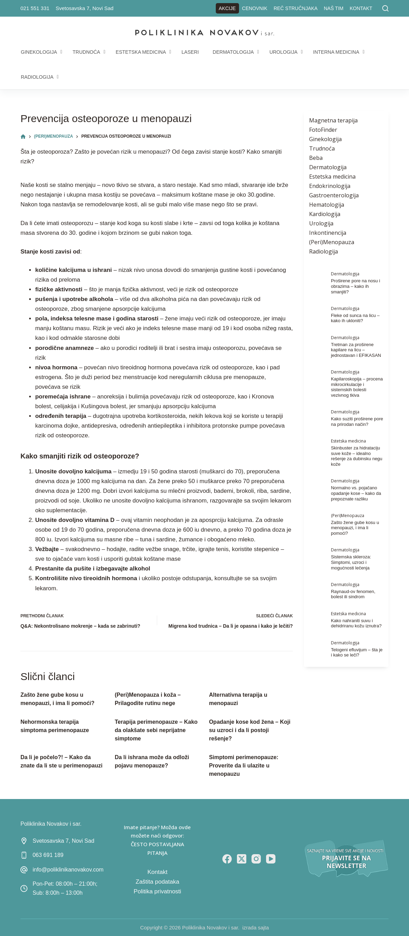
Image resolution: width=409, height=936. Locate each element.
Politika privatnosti (157, 891)
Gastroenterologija (334, 195)
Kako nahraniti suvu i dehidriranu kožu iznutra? (356, 623)
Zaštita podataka (157, 881)
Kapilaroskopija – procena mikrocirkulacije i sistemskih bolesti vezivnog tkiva (357, 387)
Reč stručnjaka (296, 8)
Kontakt (361, 8)
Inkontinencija (327, 233)
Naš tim (333, 8)
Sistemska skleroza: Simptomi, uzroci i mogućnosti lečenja (351, 562)
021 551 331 (34, 8)
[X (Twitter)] (241, 859)
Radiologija (323, 251)
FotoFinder (323, 130)
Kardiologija (324, 214)
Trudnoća (322, 148)
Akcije (227, 8)
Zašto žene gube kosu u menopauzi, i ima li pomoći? (355, 528)
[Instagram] (256, 859)
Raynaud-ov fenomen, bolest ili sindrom (353, 594)
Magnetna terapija (333, 120)
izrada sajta (255, 927)
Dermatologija (328, 167)
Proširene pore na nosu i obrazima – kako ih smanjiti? (355, 286)
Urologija (321, 223)
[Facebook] (227, 859)
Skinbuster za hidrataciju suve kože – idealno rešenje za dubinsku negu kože (356, 456)
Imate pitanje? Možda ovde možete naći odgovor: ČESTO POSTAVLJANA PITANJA (157, 840)
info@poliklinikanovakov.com (68, 870)
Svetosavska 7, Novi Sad (84, 8)
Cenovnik (254, 8)
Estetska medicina (332, 176)
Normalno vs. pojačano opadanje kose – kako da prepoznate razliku (356, 493)
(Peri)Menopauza (331, 242)
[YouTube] (270, 859)
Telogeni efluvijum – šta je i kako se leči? (357, 652)
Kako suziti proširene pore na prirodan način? (357, 421)
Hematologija (326, 204)
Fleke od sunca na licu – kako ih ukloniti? (355, 318)
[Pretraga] (385, 8)
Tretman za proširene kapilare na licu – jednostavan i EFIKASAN (356, 350)
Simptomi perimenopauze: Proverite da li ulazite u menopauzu (243, 765)
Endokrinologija (329, 186)
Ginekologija (325, 139)
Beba (316, 158)
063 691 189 (48, 855)
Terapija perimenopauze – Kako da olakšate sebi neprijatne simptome (156, 730)
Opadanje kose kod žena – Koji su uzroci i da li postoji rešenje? (249, 730)
